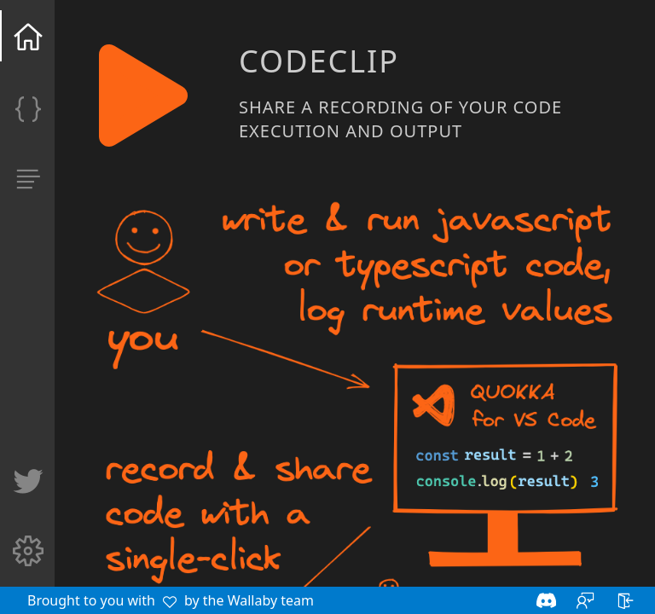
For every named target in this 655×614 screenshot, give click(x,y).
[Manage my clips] (28, 184)
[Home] (28, 40)
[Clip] (28, 112)
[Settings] (28, 556)
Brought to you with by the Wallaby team (170, 600)
